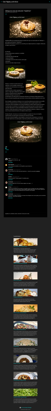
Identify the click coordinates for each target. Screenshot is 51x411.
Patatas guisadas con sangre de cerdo (20, 380)
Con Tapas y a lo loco (10, 2)
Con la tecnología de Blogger (25, 407)
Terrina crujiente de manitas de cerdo (20, 329)
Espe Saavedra (11, 164)
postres (7, 149)
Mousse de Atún (16, 346)
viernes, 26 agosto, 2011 (15, 176)
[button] (6, 14)
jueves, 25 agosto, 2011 (14, 158)
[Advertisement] (25, 226)
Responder (10, 162)
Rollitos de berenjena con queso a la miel (20, 246)
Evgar (9, 158)
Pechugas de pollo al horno (18, 297)
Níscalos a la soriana (17, 363)
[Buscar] (19, 2)
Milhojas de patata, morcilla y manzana (20, 312)
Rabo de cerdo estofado (18, 280)
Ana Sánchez (10, 169)
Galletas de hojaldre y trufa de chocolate (20, 263)
